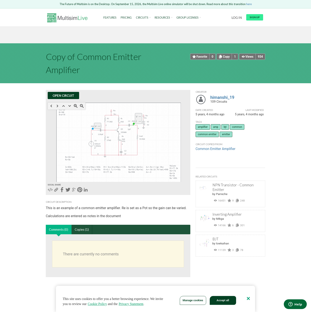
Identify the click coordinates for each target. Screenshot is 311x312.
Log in (236, 17)
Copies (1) (82, 229)
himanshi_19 (222, 97)
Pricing (126, 17)
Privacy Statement (131, 304)
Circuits (142, 17)
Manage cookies (193, 300)
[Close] (248, 298)
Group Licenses (187, 17)
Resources (162, 17)
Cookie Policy (97, 304)
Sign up (255, 17)
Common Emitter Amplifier (215, 149)
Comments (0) (58, 229)
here (249, 4)
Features (109, 17)
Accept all (223, 300)
